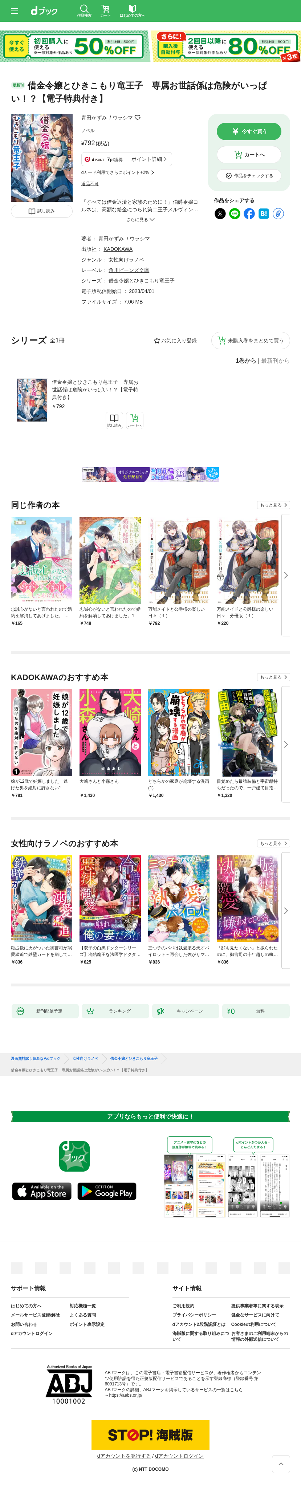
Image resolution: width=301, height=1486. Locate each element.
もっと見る (271, 505)
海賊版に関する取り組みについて (200, 1336)
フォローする (138, 117)
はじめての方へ (26, 1305)
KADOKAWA (118, 249)
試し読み (46, 210)
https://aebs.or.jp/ (125, 1395)
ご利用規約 (183, 1305)
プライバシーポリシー (194, 1315)
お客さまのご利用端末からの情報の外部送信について (259, 1336)
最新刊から (275, 361)
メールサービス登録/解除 (35, 1315)
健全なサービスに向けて (255, 1315)
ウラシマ (123, 118)
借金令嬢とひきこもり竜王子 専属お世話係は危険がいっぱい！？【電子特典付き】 (95, 389)
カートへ (254, 155)
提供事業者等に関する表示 (257, 1305)
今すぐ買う (254, 131)
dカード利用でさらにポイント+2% (115, 172)
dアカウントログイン (32, 1333)
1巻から (246, 361)
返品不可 (90, 183)
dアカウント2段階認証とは (198, 1324)
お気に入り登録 (179, 340)
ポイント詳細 (146, 159)
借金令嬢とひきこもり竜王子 (142, 281)
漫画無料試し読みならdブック (35, 1058)
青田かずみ (94, 118)
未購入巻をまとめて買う (256, 340)
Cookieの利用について (253, 1324)
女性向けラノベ (126, 259)
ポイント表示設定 (87, 1324)
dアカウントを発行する (124, 1456)
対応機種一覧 (83, 1305)
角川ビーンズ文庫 (129, 270)
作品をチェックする (253, 175)
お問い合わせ (24, 1324)
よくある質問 (83, 1315)
